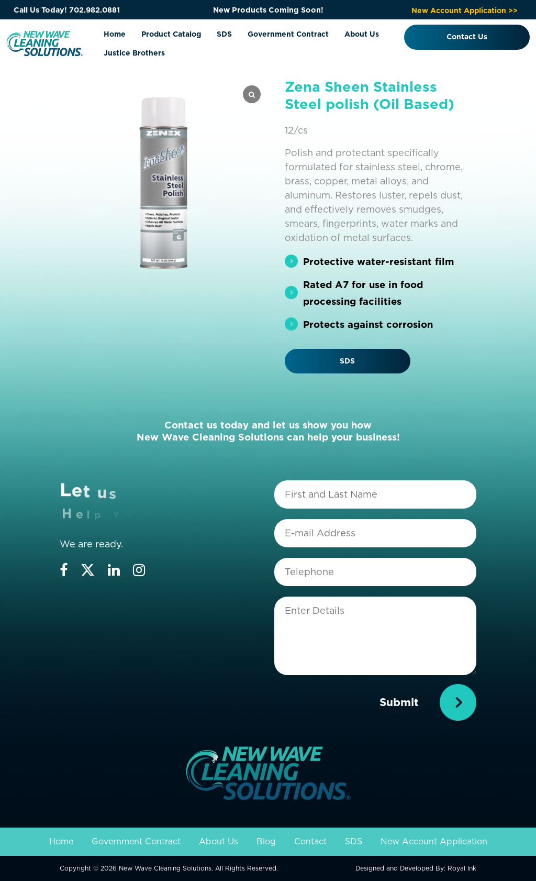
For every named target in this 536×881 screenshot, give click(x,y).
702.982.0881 (94, 9)
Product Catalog (171, 34)
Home (115, 34)
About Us (361, 34)
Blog (266, 841)
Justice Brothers (134, 53)
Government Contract (288, 34)
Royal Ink (462, 868)
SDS (224, 34)
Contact (310, 841)
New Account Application (434, 841)
